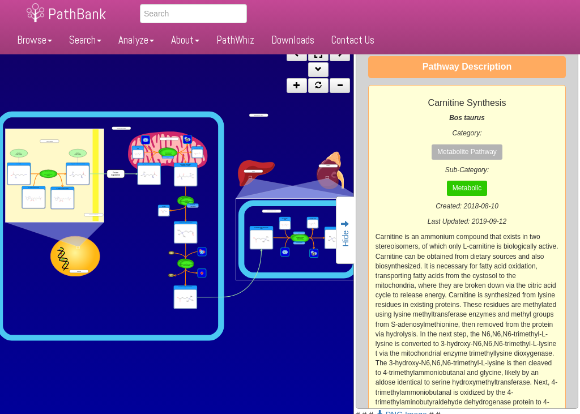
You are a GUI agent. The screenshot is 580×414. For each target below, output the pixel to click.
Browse (34, 40)
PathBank (77, 14)
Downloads (292, 40)
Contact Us (352, 40)
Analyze (136, 40)
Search (85, 40)
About (185, 40)
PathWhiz (235, 40)
